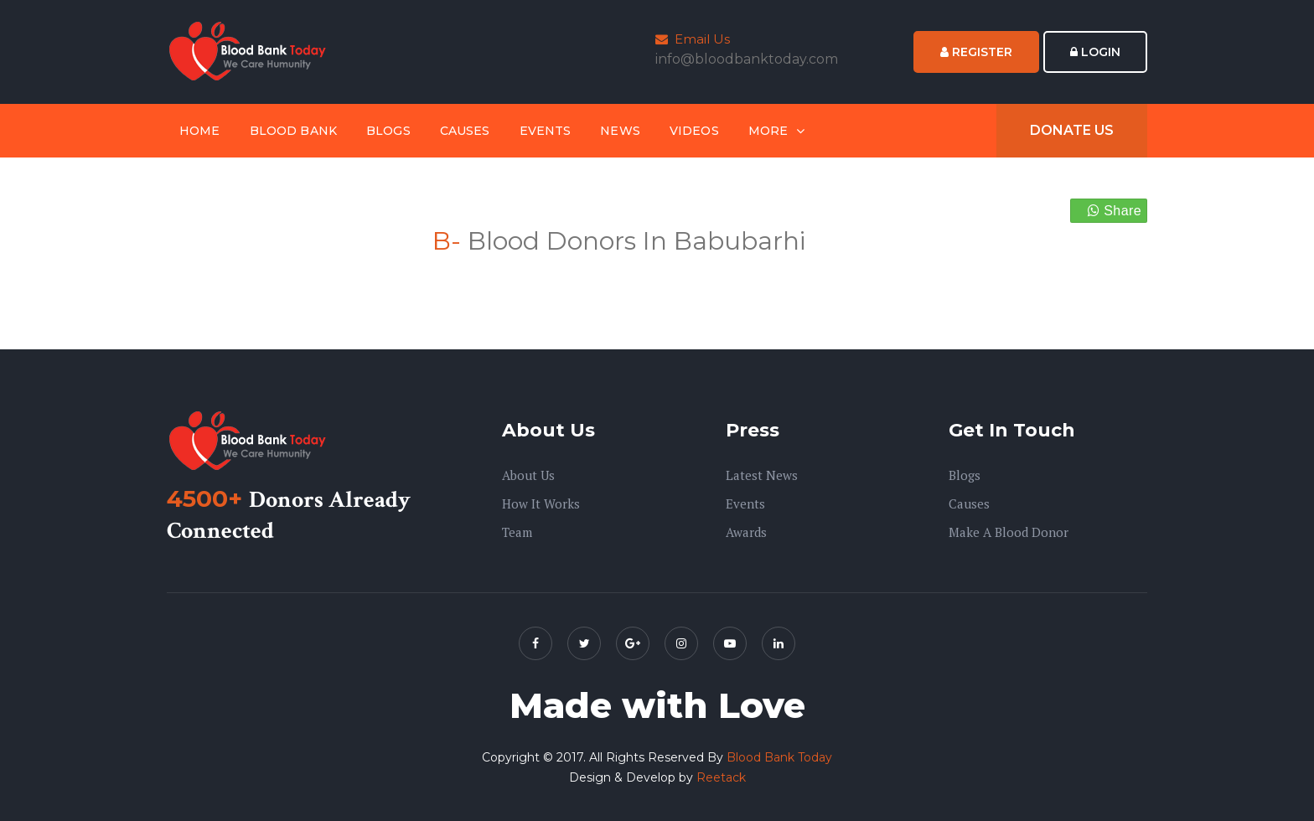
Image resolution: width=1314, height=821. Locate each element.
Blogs (388, 130)
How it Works (541, 503)
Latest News (762, 475)
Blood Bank (293, 130)
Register (976, 52)
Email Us (692, 39)
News (620, 130)
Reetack (721, 777)
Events (546, 130)
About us (528, 475)
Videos (694, 130)
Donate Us (1072, 130)
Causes (465, 130)
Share (1114, 211)
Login (1095, 52)
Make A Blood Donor (1008, 532)
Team (517, 532)
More (768, 130)
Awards (746, 532)
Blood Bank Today (779, 757)
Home (199, 130)
